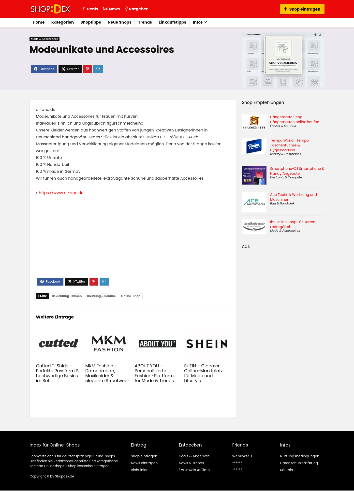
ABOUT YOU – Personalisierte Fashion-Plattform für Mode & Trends (154, 373)
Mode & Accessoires (44, 39)
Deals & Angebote (194, 456)
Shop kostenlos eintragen (88, 466)
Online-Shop (130, 296)
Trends (145, 22)
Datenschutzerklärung (299, 463)
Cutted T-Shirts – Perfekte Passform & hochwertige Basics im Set (57, 373)
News (111, 9)
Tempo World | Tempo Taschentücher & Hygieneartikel (289, 145)
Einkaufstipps (172, 22)
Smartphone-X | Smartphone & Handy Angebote (297, 171)
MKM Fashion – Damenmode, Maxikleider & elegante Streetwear (107, 373)
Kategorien (62, 22)
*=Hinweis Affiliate (194, 469)
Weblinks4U (242, 456)
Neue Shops (120, 22)
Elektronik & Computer (286, 177)
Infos (198, 22)
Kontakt (286, 469)
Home (39, 22)
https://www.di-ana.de (61, 193)
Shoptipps (90, 22)
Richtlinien (139, 469)
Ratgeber (136, 9)
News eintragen (144, 463)
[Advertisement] (133, 240)
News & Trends (191, 463)
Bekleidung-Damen (67, 296)
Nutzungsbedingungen (299, 456)
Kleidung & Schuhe (101, 296)
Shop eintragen (302, 9)
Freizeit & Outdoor (283, 126)
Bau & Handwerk (282, 203)
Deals (89, 9)
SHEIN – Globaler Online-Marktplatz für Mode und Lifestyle (203, 373)
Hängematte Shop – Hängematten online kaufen (294, 119)
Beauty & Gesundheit (285, 154)
